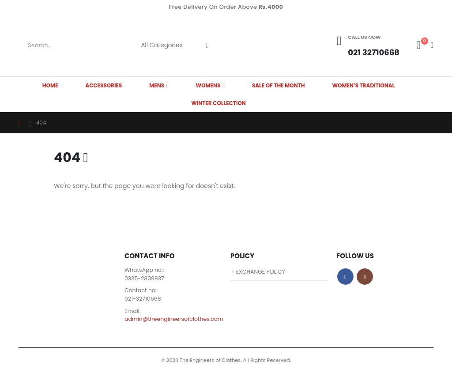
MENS (156, 85)
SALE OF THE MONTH (278, 85)
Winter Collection (218, 103)
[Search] (207, 45)
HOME (50, 85)
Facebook (345, 276)
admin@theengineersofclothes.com (174, 319)
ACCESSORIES (103, 85)
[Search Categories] (165, 45)
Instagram (365, 276)
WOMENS (208, 85)
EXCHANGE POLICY (261, 271)
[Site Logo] (259, 45)
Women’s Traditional (363, 85)
